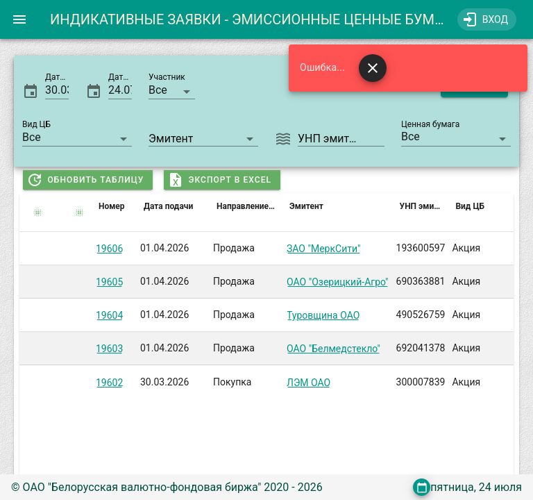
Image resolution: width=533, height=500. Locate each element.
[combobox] (203, 137)
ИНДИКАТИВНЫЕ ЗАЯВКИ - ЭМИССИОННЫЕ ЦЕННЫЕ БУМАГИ (256, 19)
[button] (172, 90)
